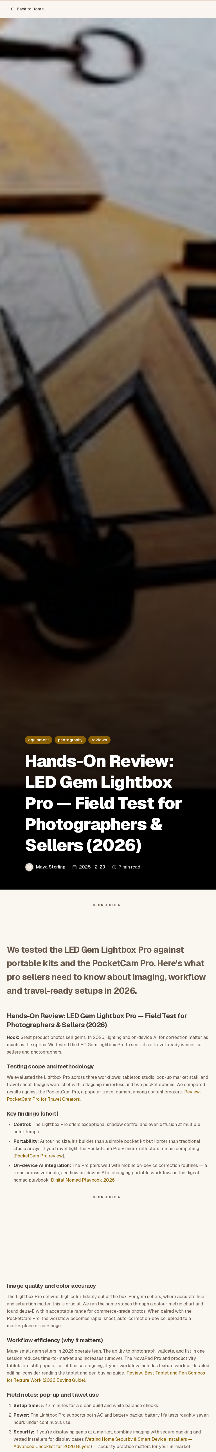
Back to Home (27, 9)
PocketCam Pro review (39, 1156)
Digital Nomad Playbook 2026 (83, 1180)
